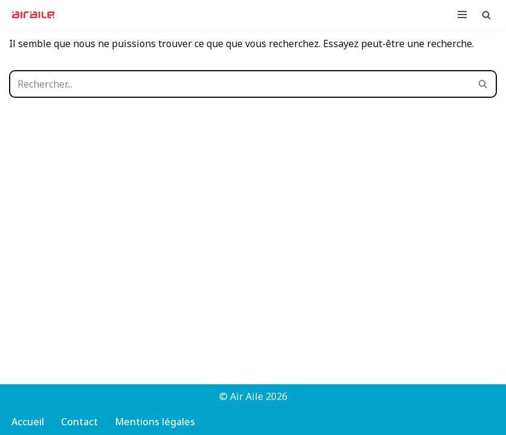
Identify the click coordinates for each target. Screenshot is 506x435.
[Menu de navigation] (462, 14)
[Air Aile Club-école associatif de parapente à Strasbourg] (36, 14)
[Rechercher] (486, 14)
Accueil (27, 421)
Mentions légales (155, 421)
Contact (79, 421)
